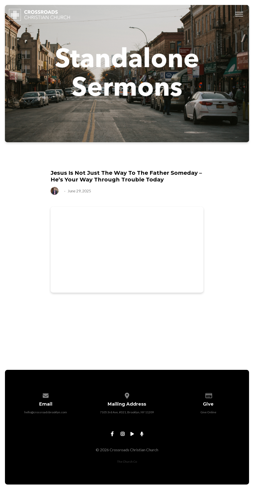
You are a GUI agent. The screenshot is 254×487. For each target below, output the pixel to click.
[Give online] (208, 395)
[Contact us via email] (46, 395)
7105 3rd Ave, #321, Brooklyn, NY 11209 (127, 412)
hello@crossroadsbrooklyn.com (45, 412)
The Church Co (127, 461)
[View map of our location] (127, 395)
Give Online (208, 412)
